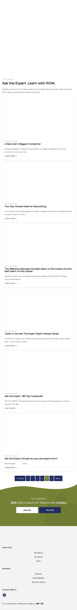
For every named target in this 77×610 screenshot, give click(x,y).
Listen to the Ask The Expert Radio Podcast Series (32, 333)
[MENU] (74, 8)
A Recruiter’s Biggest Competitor (23, 144)
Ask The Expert (11, 141)
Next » (58, 478)
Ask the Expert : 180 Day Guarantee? (24, 396)
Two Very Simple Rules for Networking (25, 206)
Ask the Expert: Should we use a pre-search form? (31, 458)
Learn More (10, 156)
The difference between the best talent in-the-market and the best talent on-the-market (38, 270)
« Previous (20, 478)
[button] (27, 510)
